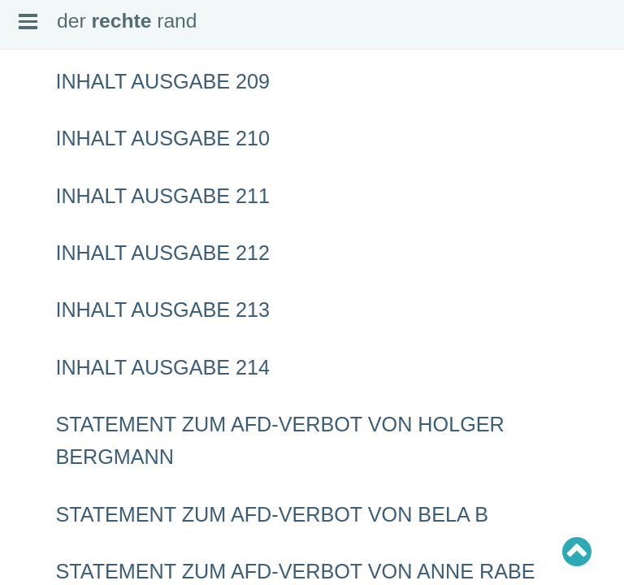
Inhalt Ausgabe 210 (162, 138)
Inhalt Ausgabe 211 (162, 195)
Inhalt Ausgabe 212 (162, 252)
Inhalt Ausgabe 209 (162, 81)
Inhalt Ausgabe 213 (162, 309)
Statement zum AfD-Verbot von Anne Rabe (295, 571)
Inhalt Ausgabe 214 (162, 367)
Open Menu (28, 21)
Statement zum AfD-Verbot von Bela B (271, 514)
